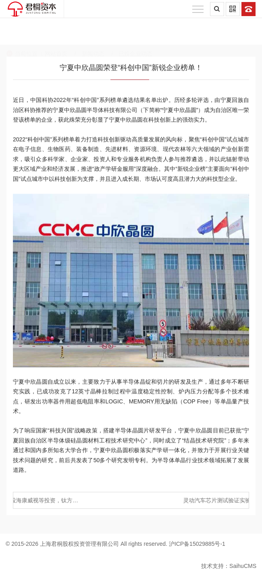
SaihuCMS (242, 566)
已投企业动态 (135, 36)
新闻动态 (93, 36)
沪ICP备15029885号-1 (197, 544)
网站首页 (56, 36)
